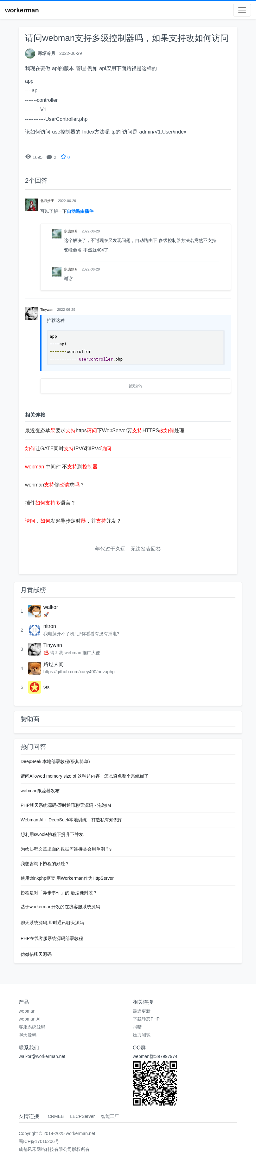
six (46, 686)
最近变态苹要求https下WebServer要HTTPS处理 (104, 430)
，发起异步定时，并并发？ (73, 521)
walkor (50, 607)
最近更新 (141, 1011)
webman (27, 1011)
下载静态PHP (146, 1018)
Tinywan (52, 645)
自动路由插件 (80, 211)
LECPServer (82, 1116)
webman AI (30, 1018)
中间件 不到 (61, 466)
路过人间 (53, 664)
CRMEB (56, 1116)
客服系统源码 (32, 1026)
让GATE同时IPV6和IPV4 (68, 448)
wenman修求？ (55, 484)
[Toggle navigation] (242, 10)
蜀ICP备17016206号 (39, 1141)
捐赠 (137, 1026)
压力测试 (141, 1034)
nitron (49, 626)
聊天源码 (27, 1034)
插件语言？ (50, 503)
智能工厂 (110, 1116)
